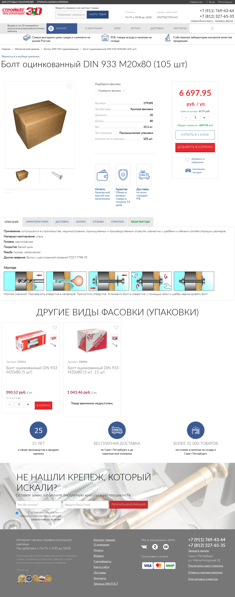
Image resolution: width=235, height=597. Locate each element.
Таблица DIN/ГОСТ (106, 583)
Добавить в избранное (198, 161)
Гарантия (117, 222)
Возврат (99, 555)
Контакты (100, 578)
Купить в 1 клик (195, 134)
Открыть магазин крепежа (52, 2)
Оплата (81, 222)
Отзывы (98, 222)
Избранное (194, 2)
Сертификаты (102, 561)
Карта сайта (101, 567)
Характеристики (37, 222)
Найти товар (97, 14)
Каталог (66, 28)
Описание (12, 222)
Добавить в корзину (195, 147)
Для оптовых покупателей (17, 2)
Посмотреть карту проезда (205, 565)
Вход (210, 2)
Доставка (62, 222)
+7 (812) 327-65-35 (217, 16)
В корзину (43, 405)
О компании (101, 544)
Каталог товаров (104, 540)
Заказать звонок (224, 21)
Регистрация (225, 2)
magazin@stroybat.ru (202, 21)
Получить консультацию (129, 504)
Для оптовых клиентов (203, 579)
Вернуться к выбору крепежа (20, 56)
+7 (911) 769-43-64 (217, 11)
